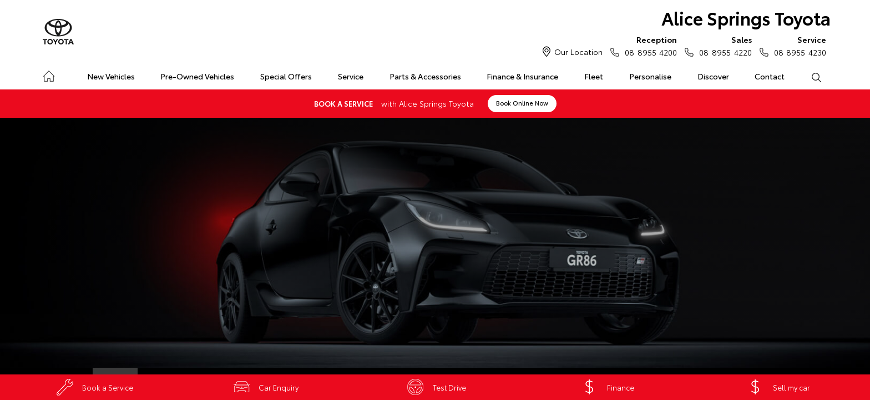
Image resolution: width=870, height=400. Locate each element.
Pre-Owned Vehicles (197, 76)
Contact (770, 76)
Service (350, 76)
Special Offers (286, 76)
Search (809, 77)
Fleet (593, 76)
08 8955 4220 (722, 45)
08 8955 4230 (797, 45)
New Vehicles (111, 76)
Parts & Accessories (425, 76)
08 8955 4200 (648, 45)
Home (49, 74)
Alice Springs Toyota (746, 17)
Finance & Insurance (522, 76)
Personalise (650, 76)
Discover (713, 76)
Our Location (578, 51)
